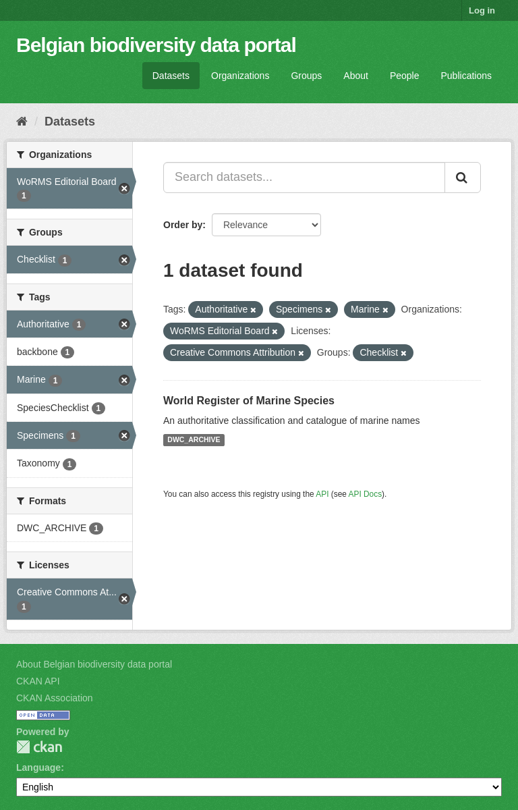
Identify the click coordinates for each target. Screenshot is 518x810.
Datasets (171, 75)
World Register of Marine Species (249, 400)
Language (38, 767)
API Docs (365, 494)
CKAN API (38, 681)
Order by (182, 224)
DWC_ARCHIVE (193, 440)
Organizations (240, 75)
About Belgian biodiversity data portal (94, 664)
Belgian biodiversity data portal (156, 45)
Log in (482, 10)
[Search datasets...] (304, 177)
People (405, 75)
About (355, 75)
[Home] (22, 121)
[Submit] (462, 177)
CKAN (39, 747)
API (322, 494)
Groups (306, 75)
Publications (466, 75)
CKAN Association (54, 698)
